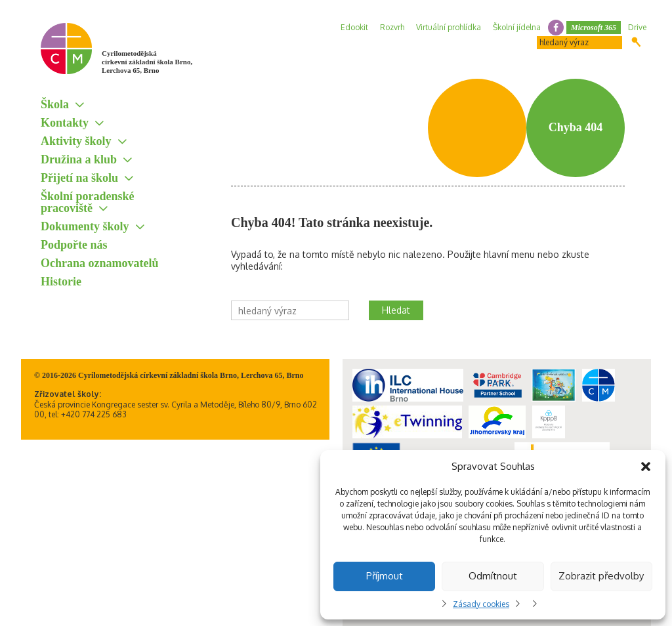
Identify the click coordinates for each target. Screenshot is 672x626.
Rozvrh (392, 27)
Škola (55, 104)
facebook (556, 27)
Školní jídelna (517, 27)
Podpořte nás (74, 244)
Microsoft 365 (593, 27)
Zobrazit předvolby (601, 576)
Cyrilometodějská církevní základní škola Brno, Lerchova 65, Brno (147, 61)
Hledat (636, 42)
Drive (637, 27)
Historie (61, 281)
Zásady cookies (481, 604)
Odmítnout (493, 576)
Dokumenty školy (85, 226)
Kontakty (65, 122)
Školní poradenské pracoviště (88, 202)
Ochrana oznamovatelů (100, 263)
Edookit (354, 27)
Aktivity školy (76, 141)
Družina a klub (79, 159)
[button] (645, 466)
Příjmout (384, 576)
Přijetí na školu (79, 177)
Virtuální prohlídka (448, 27)
